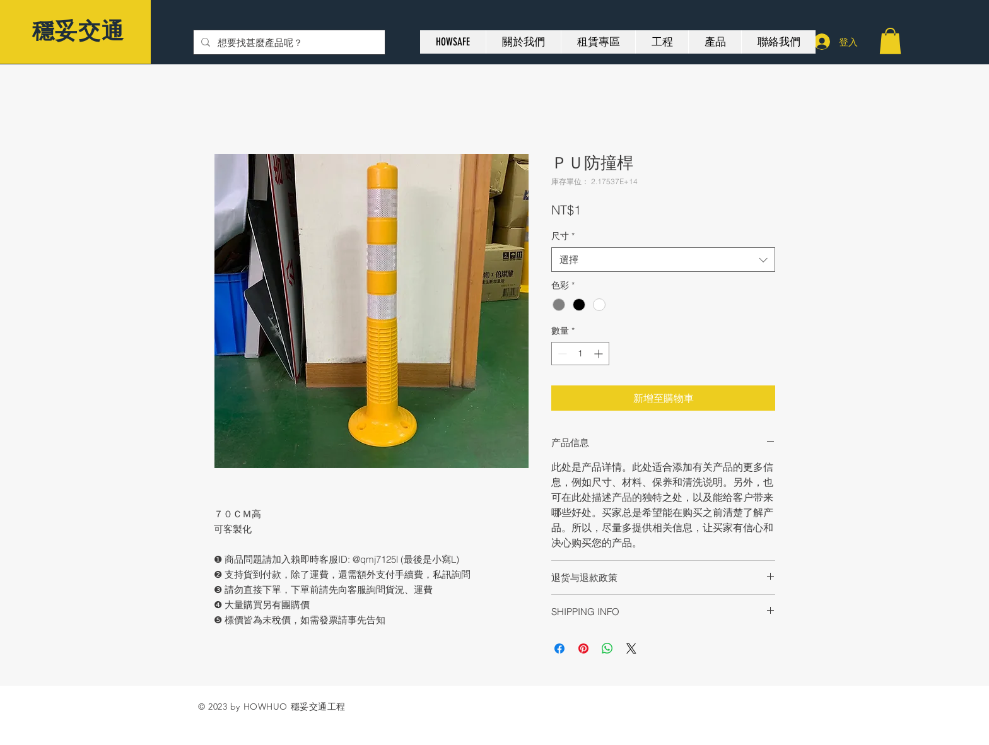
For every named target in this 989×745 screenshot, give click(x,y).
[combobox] (663, 259)
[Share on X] (631, 648)
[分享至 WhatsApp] (607, 648)
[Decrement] (561, 354)
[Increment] (599, 354)
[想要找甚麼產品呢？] (288, 42)
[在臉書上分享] (559, 648)
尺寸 (563, 236)
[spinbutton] (580, 354)
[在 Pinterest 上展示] (583, 648)
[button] (890, 41)
